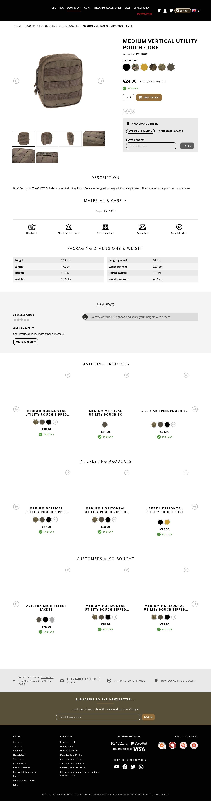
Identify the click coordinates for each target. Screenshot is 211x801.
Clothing (76, 7)
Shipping (47, 677)
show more (183, 188)
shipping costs (100, 794)
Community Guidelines (72, 767)
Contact (17, 742)
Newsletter (19, 754)
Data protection (69, 750)
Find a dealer (20, 763)
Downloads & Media (71, 754)
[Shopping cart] (158, 10)
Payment (18, 750)
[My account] (164, 10)
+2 (173, 424)
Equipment (92, 7)
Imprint (17, 776)
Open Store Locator (171, 131)
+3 (55, 422)
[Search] (182, 10)
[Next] (101, 81)
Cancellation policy (70, 759)
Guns (105, 7)
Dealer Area (125, 13)
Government (67, 746)
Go (187, 146)
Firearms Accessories (126, 7)
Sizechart (18, 759)
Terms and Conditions (72, 763)
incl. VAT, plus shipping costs (153, 81)
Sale (146, 7)
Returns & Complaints (25, 772)
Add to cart (149, 97)
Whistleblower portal (24, 780)
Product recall (68, 742)
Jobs (15, 784)
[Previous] (16, 81)
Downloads (144, 13)
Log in (148, 717)
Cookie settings (21, 767)
